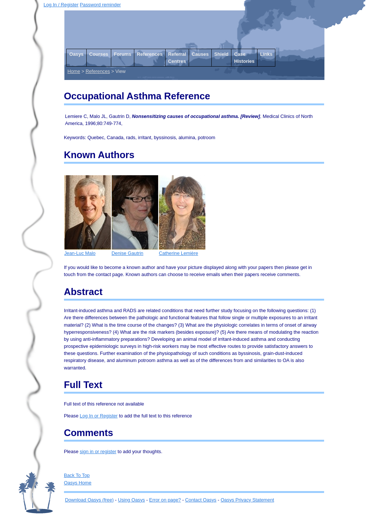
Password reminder (100, 4)
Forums (122, 54)
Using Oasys (131, 500)
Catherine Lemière (182, 250)
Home (73, 71)
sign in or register (98, 451)
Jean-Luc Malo (87, 250)
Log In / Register (61, 4)
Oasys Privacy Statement (247, 500)
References (150, 54)
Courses (98, 54)
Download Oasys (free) (89, 500)
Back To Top (77, 475)
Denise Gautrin (135, 250)
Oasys (76, 54)
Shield (221, 54)
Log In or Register (99, 416)
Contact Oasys (201, 500)
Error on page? (165, 500)
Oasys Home (78, 483)
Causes (200, 54)
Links (266, 54)
